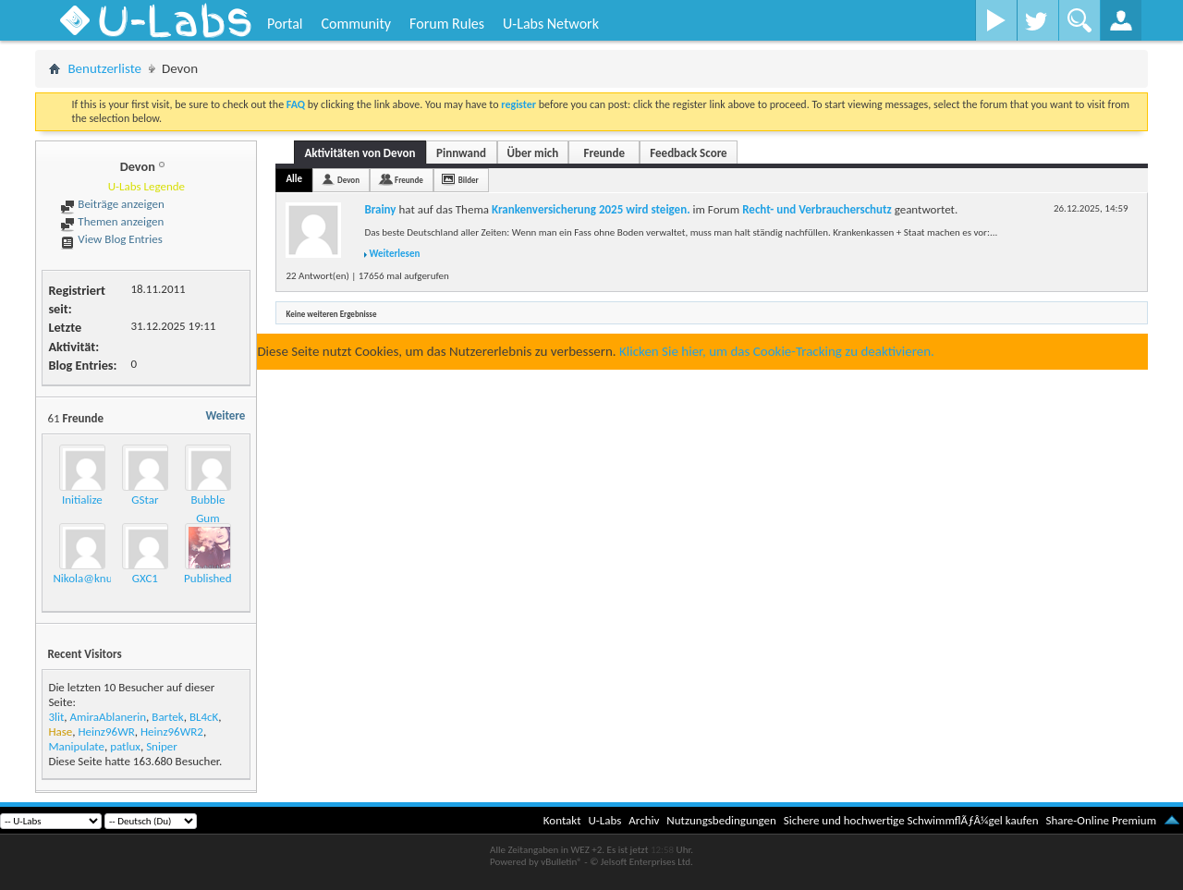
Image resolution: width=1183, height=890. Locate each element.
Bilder (468, 180)
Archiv (643, 820)
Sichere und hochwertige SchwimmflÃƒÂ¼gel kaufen (911, 820)
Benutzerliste (104, 68)
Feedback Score (688, 153)
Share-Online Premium (1100, 820)
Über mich (533, 153)
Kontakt (562, 820)
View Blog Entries (111, 239)
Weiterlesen (394, 254)
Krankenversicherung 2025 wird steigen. (591, 209)
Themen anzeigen (112, 221)
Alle (294, 179)
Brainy (380, 209)
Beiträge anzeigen (112, 204)
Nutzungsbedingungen (721, 820)
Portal (284, 23)
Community (356, 23)
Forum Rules (446, 23)
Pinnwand (461, 153)
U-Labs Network (551, 23)
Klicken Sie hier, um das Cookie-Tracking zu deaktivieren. (776, 351)
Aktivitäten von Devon (359, 153)
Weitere (225, 415)
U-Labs (605, 820)
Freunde (604, 153)
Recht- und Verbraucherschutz (817, 209)
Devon (348, 180)
